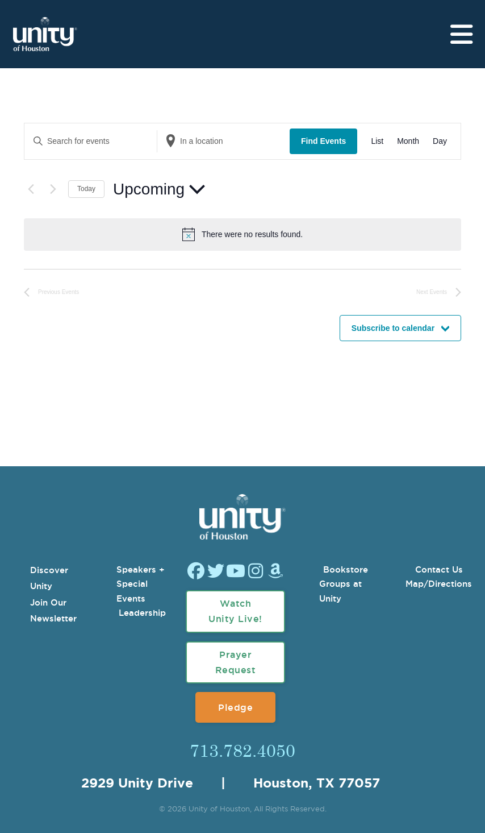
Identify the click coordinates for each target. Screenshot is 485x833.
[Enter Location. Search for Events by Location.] (223, 141)
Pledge (235, 707)
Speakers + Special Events (140, 584)
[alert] (252, 234)
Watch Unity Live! (235, 611)
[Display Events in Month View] (408, 141)
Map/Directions (438, 584)
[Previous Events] (30, 189)
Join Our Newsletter (53, 611)
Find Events (323, 141)
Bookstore (345, 569)
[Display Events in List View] (377, 141)
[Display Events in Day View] (440, 141)
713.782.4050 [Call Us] (242, 750)
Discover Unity (49, 578)
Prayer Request (235, 662)
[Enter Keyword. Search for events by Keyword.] (90, 141)
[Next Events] (53, 189)
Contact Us (439, 569)
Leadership (142, 613)
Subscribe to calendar (393, 328)
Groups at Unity (340, 591)
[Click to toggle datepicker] (159, 189)
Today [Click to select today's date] (86, 189)
